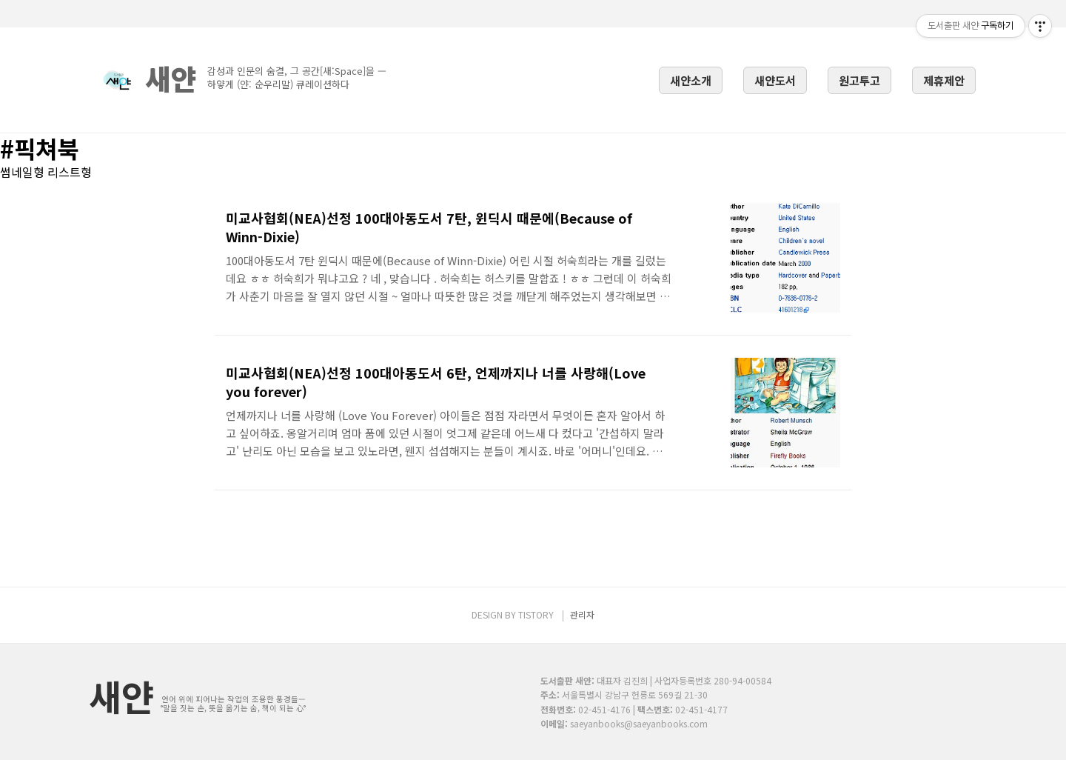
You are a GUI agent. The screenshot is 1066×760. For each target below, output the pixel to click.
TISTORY (536, 614)
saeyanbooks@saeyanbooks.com (639, 723)
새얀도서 (775, 80)
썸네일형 (22, 172)
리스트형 (69, 172)
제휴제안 (944, 80)
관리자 (582, 614)
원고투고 (859, 80)
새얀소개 (690, 80)
